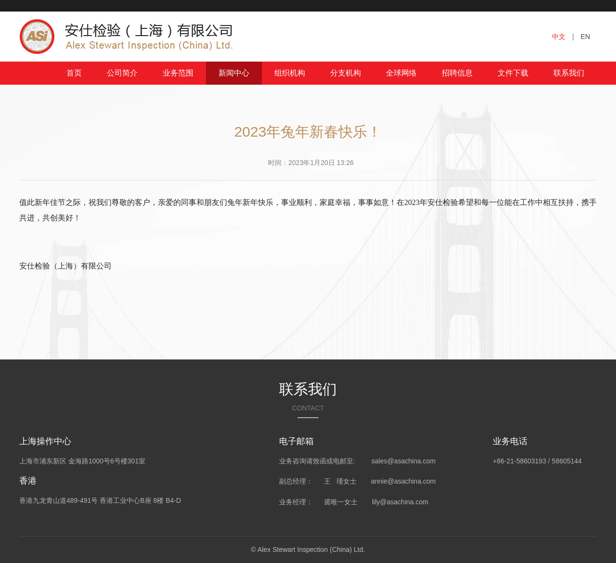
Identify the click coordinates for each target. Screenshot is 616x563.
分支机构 (345, 73)
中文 (558, 36)
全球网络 (401, 73)
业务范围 (178, 73)
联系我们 (568, 73)
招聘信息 (457, 73)
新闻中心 (233, 73)
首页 (74, 73)
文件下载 (513, 73)
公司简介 (122, 73)
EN (585, 36)
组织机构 (289, 73)
